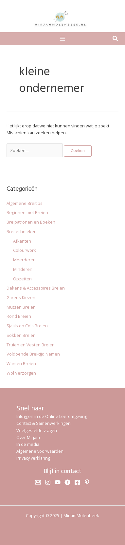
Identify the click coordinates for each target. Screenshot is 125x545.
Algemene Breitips (25, 203)
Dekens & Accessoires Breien (36, 288)
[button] (115, 39)
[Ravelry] (67, 482)
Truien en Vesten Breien (31, 345)
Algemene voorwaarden (39, 451)
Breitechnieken (22, 231)
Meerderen (24, 260)
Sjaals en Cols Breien (27, 326)
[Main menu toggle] (62, 38)
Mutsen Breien (21, 307)
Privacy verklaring (33, 458)
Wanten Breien (21, 363)
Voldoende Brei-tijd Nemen (33, 354)
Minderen (22, 269)
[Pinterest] (87, 482)
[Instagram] (48, 482)
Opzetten (22, 279)
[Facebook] (77, 482)
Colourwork (24, 250)
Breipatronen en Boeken (31, 222)
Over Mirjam (28, 437)
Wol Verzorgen (21, 373)
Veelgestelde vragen (36, 430)
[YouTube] (58, 482)
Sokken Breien (21, 335)
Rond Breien (19, 316)
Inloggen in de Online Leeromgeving (51, 416)
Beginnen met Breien (27, 212)
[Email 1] (38, 482)
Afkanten (22, 241)
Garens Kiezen (21, 297)
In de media (27, 444)
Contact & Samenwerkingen (43, 423)
